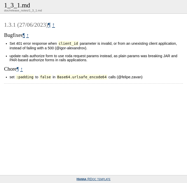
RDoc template (93, 179)
